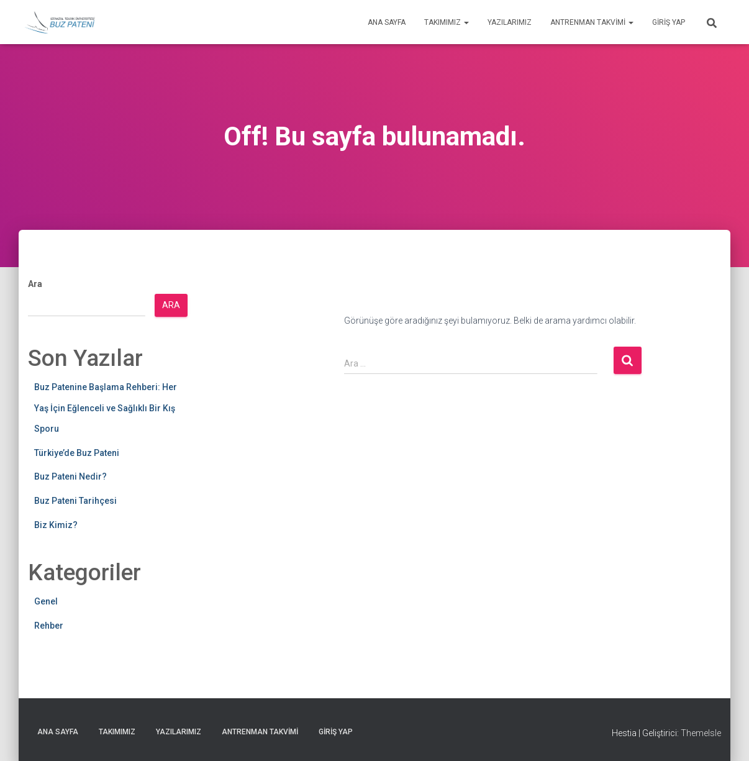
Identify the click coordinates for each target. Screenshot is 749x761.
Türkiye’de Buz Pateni (76, 453)
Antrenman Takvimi (591, 22)
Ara (35, 284)
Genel (46, 601)
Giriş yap (668, 22)
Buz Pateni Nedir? (70, 476)
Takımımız (446, 22)
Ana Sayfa (387, 22)
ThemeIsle (701, 733)
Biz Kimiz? (56, 525)
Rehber (48, 626)
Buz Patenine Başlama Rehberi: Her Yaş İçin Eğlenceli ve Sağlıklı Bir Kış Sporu (105, 408)
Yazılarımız (510, 22)
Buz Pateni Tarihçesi (75, 501)
